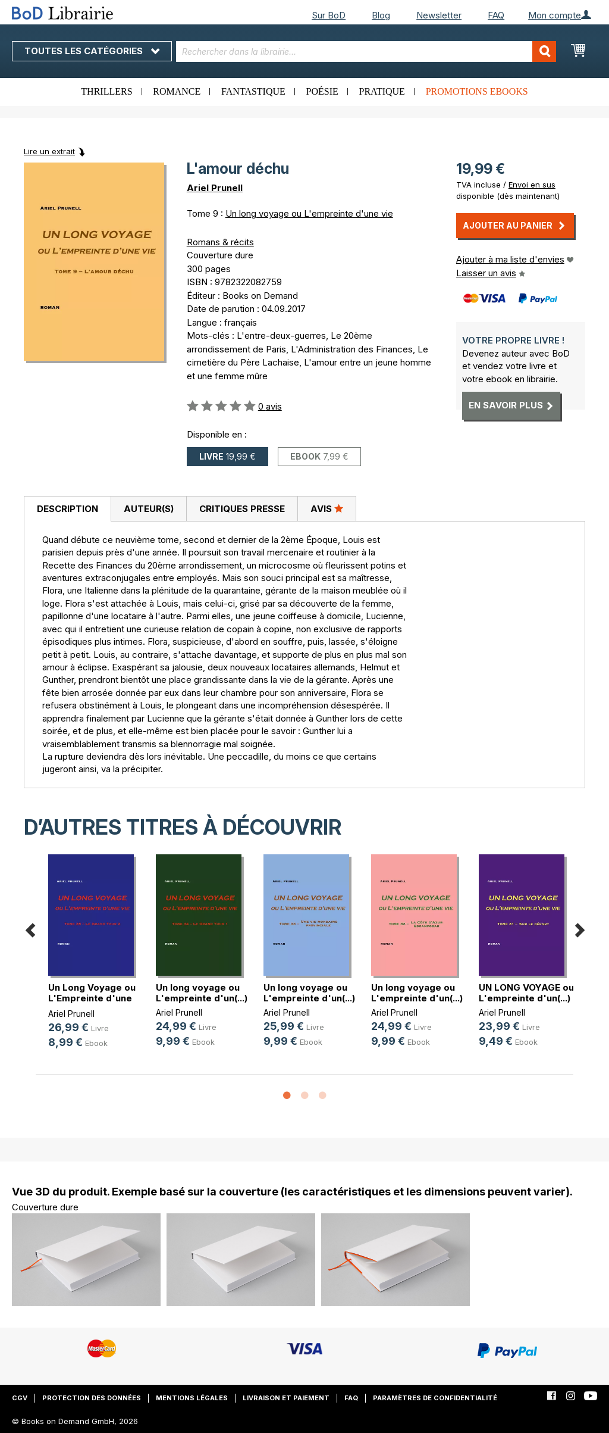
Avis (326, 508)
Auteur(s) (149, 508)
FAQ (496, 15)
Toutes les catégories (91, 51)
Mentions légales (192, 1398)
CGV (19, 1398)
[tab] (67, 509)
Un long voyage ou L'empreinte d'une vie (309, 213)
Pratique (382, 91)
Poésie (322, 91)
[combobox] (366, 51)
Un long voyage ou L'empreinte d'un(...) (201, 993)
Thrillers (106, 91)
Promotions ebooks (477, 91)
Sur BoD (329, 15)
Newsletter (439, 15)
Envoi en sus (531, 184)
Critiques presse (242, 508)
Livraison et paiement (286, 1398)
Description (67, 508)
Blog (381, 15)
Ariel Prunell (215, 187)
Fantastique (253, 91)
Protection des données (91, 1398)
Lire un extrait (49, 151)
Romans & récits (220, 242)
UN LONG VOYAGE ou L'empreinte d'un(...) (526, 993)
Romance (176, 91)
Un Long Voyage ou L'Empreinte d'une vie (92, 998)
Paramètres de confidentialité (435, 1398)
